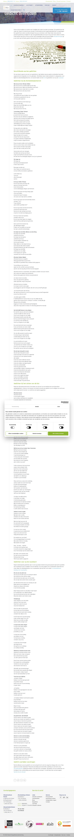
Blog (54, 1)
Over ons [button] (47, 5)
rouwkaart (60, 77)
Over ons (63, 835)
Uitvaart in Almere (36, 805)
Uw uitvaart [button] (29, 5)
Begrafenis (35, 802)
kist (44, 77)
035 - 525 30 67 (63, 11)
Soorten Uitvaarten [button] (19, 5)
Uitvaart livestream (61, 1)
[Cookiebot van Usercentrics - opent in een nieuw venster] (62, 402)
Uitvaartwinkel (49, 1)
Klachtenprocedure (51, 798)
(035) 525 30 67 (23, 1)
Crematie (34, 803)
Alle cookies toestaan (58, 433)
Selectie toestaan (37, 433)
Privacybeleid (49, 796)
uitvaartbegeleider (18, 768)
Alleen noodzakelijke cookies (15, 433)
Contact (69, 1)
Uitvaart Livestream (37, 796)
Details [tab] (37, 406)
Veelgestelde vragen (51, 800)
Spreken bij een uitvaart (20, 772)
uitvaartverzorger (58, 36)
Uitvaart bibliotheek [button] (16, 10)
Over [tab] (58, 406)
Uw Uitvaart (50, 835)
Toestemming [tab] (15, 406)
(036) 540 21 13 (11, 1)
